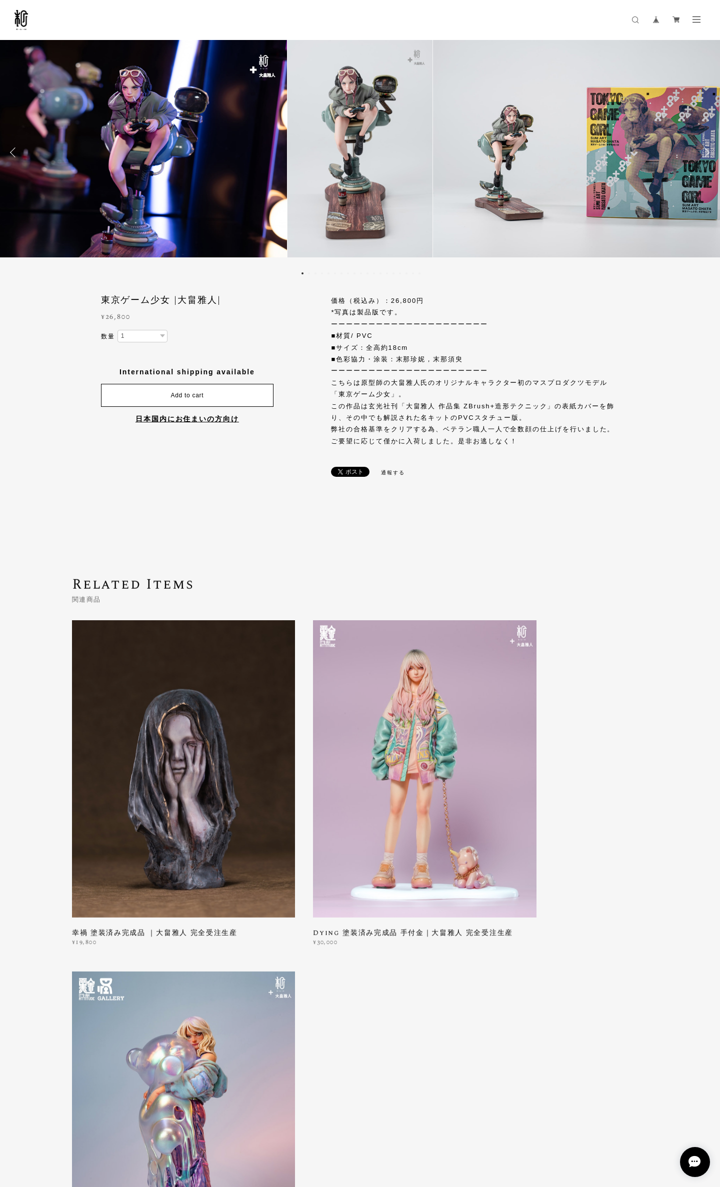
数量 (108, 336)
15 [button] (393, 273)
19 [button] (419, 273)
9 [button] (355, 273)
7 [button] (341, 273)
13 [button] (381, 273)
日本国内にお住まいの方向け (187, 419)
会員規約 (213, 1131)
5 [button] (329, 273)
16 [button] (400, 273)
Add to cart (187, 395)
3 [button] (315, 273)
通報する (393, 472)
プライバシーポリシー (86, 1131)
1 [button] (303, 273)
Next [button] (705, 152)
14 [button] (387, 273)
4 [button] (322, 273)
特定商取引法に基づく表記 (162, 1131)
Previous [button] (15, 152)
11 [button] (367, 273)
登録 (561, 1000)
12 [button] (374, 273)
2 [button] (309, 273)
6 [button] (335, 273)
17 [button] (407, 273)
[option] (360, 152)
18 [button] (413, 273)
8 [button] (348, 273)
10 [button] (361, 273)
